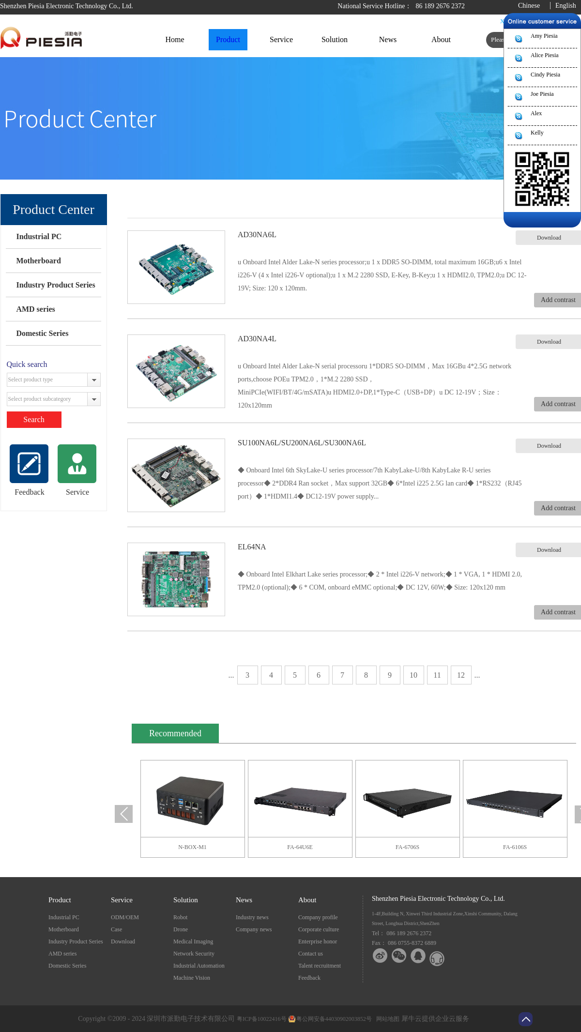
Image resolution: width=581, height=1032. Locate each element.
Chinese (529, 5)
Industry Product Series (55, 285)
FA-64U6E (299, 847)
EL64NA (252, 547)
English (565, 5)
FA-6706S (407, 847)
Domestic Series (42, 333)
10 (413, 675)
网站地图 (386, 1019)
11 (437, 675)
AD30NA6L (257, 234)
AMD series (35, 309)
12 (461, 675)
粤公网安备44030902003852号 (334, 1019)
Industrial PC (38, 236)
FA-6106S (515, 847)
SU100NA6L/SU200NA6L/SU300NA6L (302, 443)
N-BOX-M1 (192, 847)
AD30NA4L (257, 338)
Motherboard (38, 261)
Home (174, 39)
